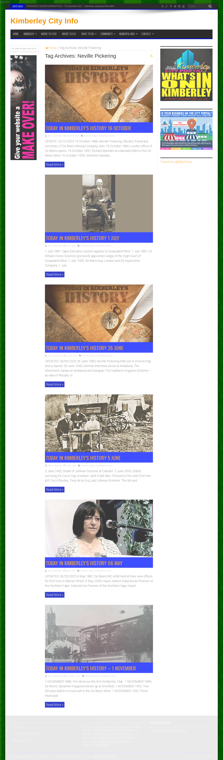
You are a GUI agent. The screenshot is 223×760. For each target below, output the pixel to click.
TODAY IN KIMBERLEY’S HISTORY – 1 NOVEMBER (91, 668)
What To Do (89, 34)
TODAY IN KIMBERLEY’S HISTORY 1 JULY (82, 238)
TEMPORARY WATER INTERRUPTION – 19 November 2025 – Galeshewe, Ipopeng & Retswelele (70, 6)
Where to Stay (49, 34)
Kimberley (30, 34)
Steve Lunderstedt (55, 136)
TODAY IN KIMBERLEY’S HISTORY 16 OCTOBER (88, 128)
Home (15, 34)
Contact (147, 34)
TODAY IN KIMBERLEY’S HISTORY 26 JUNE (84, 347)
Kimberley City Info (44, 21)
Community (108, 34)
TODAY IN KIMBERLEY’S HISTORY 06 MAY (84, 563)
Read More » (54, 164)
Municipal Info (128, 34)
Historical (87, 136)
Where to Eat (69, 34)
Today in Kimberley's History (103, 136)
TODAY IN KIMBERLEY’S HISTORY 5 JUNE (83, 457)
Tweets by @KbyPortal (176, 162)
